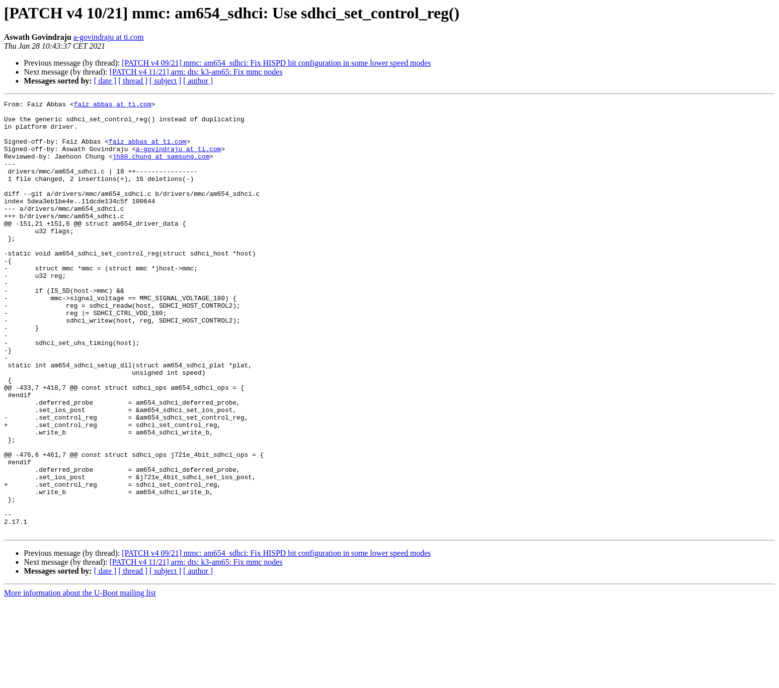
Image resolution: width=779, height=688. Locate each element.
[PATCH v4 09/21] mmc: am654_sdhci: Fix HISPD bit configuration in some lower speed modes (276, 63)
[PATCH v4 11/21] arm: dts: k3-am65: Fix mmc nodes (195, 72)
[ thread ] (133, 81)
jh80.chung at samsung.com (160, 168)
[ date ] (105, 81)
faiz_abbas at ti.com (112, 105)
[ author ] (198, 81)
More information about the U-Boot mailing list (80, 679)
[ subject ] (165, 81)
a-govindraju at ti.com (109, 37)
